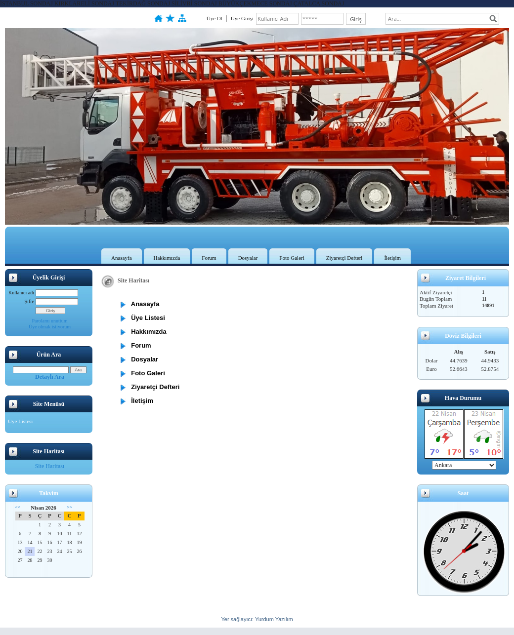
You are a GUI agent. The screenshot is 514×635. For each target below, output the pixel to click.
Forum (209, 258)
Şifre (29, 301)
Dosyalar (248, 258)
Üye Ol (214, 18)
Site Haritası (50, 466)
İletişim (392, 258)
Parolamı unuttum (50, 320)
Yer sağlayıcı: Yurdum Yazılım (257, 619)
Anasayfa (121, 258)
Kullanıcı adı (21, 292)
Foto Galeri (291, 258)
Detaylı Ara (49, 376)
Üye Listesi (20, 421)
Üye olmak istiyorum (50, 326)
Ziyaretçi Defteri (344, 258)
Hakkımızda (167, 258)
